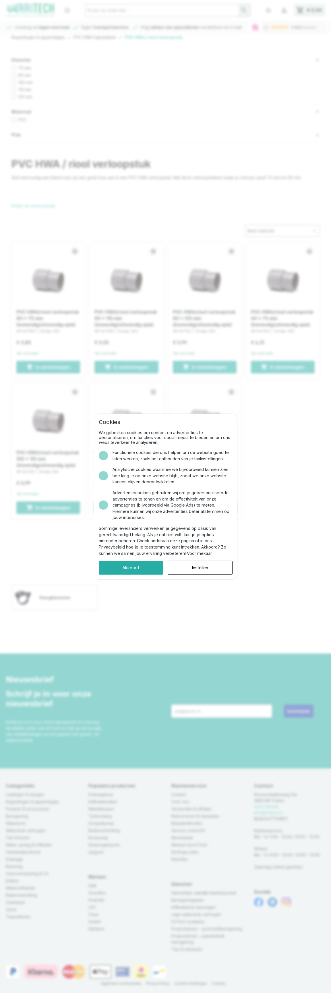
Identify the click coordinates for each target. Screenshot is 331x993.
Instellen (200, 567)
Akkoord (131, 567)
